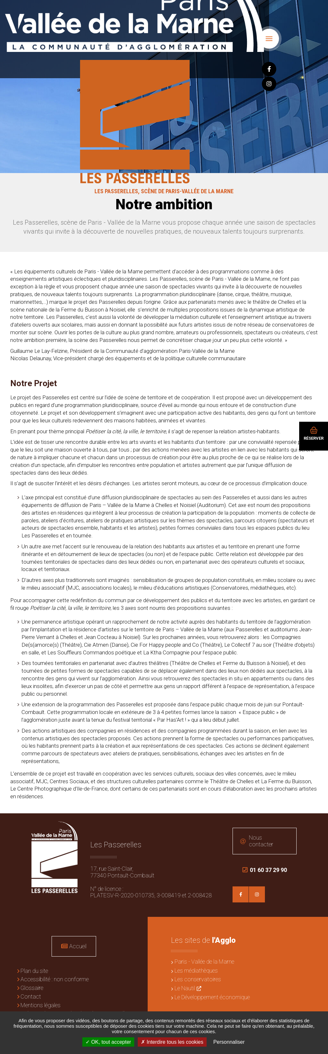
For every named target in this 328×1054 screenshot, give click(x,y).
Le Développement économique (212, 994)
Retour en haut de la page (318, 823)
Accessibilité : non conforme (54, 976)
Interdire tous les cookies (172, 1042)
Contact (30, 994)
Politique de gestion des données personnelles (75, 1011)
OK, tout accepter (108, 1042)
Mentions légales (40, 1002)
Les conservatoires (198, 976)
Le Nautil (185, 985)
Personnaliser (229, 1042)
